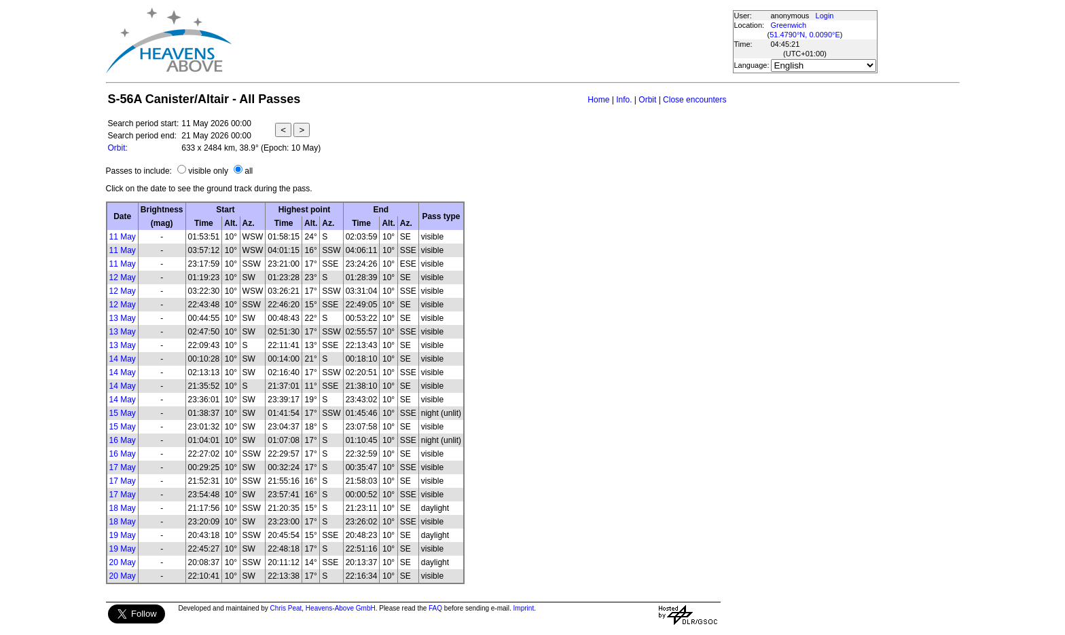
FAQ (435, 608)
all (249, 171)
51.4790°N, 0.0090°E (805, 35)
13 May (122, 318)
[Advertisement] (481, 40)
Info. (624, 99)
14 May (122, 359)
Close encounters (694, 99)
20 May (122, 562)
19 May (122, 535)
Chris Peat (286, 608)
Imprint (524, 608)
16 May (122, 440)
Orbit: (118, 148)
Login (825, 16)
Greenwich (789, 25)
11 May (122, 237)
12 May (122, 277)
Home (598, 99)
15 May (122, 413)
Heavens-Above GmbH (341, 608)
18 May (122, 508)
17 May (122, 467)
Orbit (647, 99)
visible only (208, 171)
